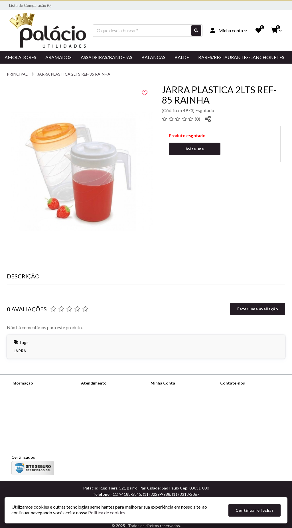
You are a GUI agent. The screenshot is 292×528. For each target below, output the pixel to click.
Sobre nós (20, 390)
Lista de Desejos (165, 412)
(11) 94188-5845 (243, 409)
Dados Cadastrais (166, 390)
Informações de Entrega (32, 397)
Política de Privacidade (31, 405)
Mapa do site (92, 397)
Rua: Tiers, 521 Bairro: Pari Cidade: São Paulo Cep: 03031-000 (248, 432)
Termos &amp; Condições (34, 412)
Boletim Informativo (168, 405)
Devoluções (91, 405)
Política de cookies (27, 420)
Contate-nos (92, 390)
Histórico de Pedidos (169, 397)
